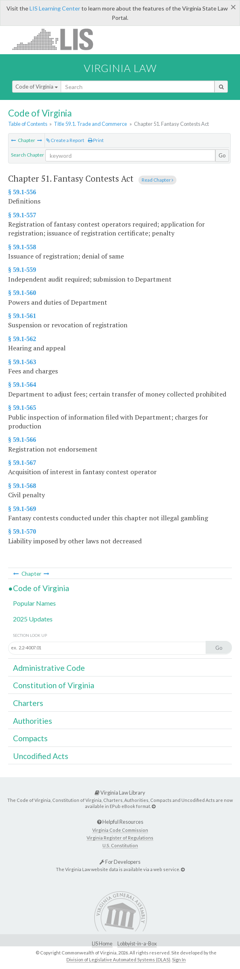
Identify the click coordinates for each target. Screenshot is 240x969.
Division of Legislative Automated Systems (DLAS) (118, 959)
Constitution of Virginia (53, 685)
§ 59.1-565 (22, 407)
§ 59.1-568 (22, 485)
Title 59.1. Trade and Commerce (90, 124)
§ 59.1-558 (22, 247)
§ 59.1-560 (22, 292)
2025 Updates (33, 619)
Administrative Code (49, 667)
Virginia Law (120, 68)
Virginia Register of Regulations (120, 837)
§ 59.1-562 (22, 338)
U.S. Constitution (120, 845)
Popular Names (34, 603)
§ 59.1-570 (22, 531)
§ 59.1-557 (22, 215)
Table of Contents (27, 124)
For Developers (120, 862)
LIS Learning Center (55, 8)
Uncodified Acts (40, 756)
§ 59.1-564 (22, 384)
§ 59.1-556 (22, 192)
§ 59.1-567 (22, 462)
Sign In (179, 959)
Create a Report (65, 140)
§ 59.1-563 (22, 361)
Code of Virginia (36, 86)
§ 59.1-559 (22, 269)
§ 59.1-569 (22, 508)
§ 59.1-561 (22, 315)
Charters (28, 703)
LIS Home (102, 944)
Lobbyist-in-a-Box (137, 944)
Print (96, 140)
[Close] (233, 7)
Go (222, 155)
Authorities (32, 720)
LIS (57, 39)
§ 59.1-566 (22, 439)
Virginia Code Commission (120, 830)
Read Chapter (157, 180)
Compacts (30, 738)
